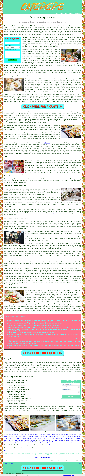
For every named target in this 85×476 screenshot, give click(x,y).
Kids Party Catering (48, 436)
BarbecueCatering (36, 438)
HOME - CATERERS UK (42, 458)
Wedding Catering (74, 436)
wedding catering (55, 213)
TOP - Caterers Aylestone (12, 451)
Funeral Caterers (33, 436)
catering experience (29, 51)
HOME (57, 13)
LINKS (61, 13)
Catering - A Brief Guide (31, 37)
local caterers (9, 312)
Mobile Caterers (71, 434)
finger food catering (37, 305)
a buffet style (49, 96)
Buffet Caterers (30, 440)
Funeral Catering (17, 440)
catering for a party (20, 305)
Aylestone (47, 143)
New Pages (10, 463)
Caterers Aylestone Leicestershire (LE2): (18, 26)
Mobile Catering (14, 434)
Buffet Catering (52, 434)
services (27, 143)
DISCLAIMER (77, 13)
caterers (26, 74)
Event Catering (9, 438)
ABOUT (66, 13)
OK (73, 475)
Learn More (67, 475)
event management (22, 113)
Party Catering (40, 434)
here (5, 373)
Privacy (79, 463)
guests (24, 39)
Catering (45, 442)
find (9, 362)
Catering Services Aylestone (18, 377)
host (57, 39)
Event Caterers (69, 438)
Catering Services (22, 438)
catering (20, 310)
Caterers (62, 434)
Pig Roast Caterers (27, 434)
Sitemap (5, 463)
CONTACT (71, 13)
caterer (76, 89)
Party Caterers (62, 436)
